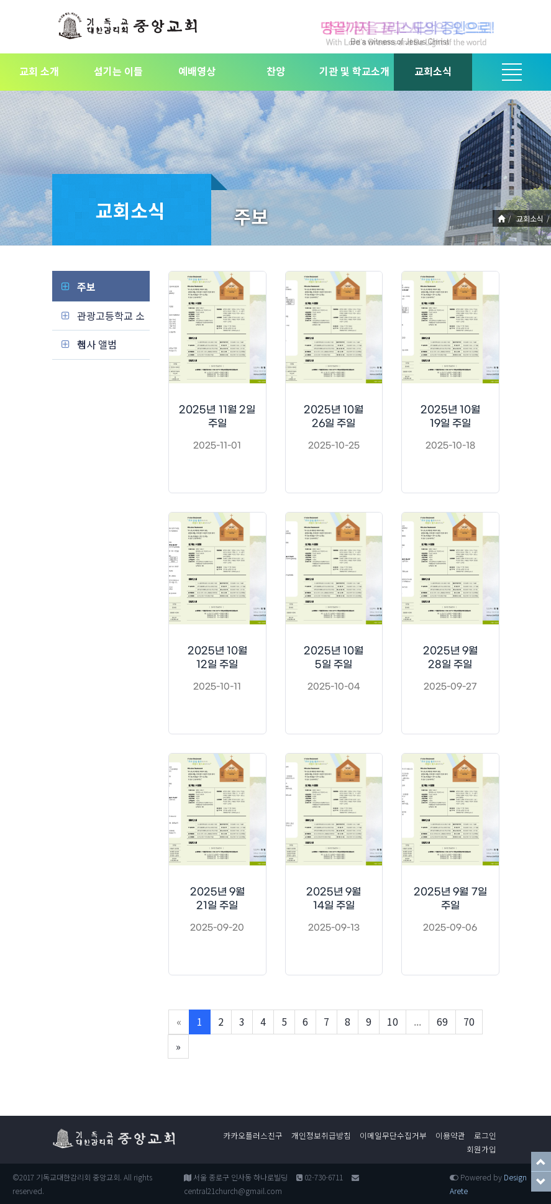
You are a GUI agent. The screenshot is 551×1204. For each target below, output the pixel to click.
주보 (86, 286)
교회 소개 (39, 70)
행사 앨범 (97, 344)
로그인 (485, 1135)
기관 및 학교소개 (354, 70)
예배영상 (197, 70)
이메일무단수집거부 (393, 1135)
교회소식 (433, 70)
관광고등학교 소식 (111, 319)
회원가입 (481, 1149)
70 (469, 1021)
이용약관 (450, 1135)
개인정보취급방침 (321, 1135)
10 (392, 1021)
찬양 (275, 70)
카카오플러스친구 (253, 1135)
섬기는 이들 (118, 70)
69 (442, 1021)
